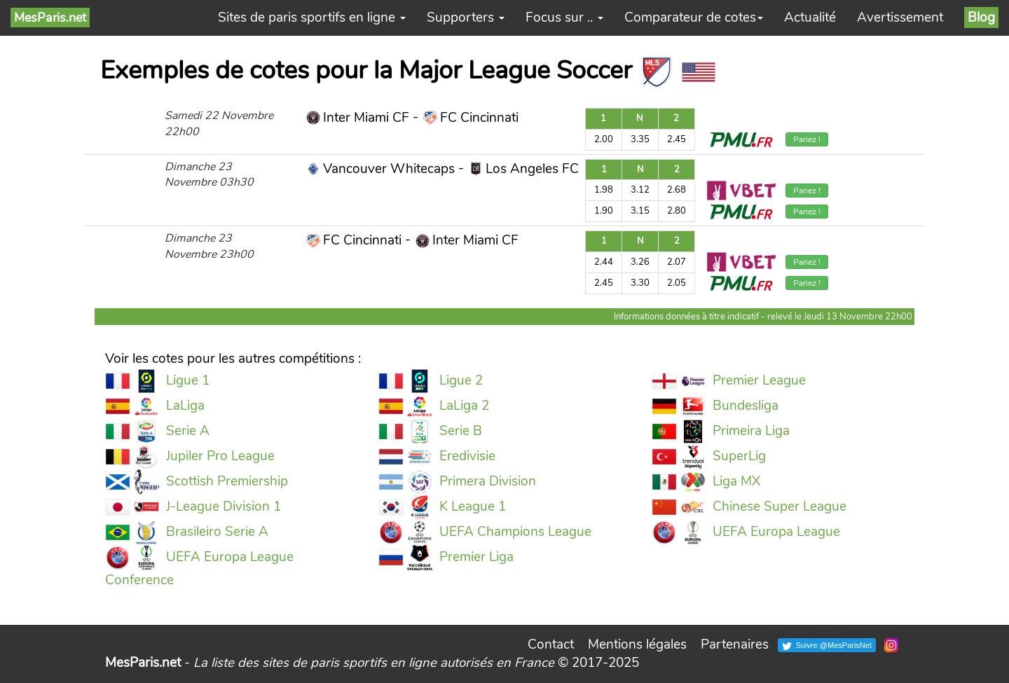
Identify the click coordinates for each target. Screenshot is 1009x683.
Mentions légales (637, 644)
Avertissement (900, 17)
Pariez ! (807, 139)
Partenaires (735, 644)
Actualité (810, 17)
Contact (551, 644)
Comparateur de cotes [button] (693, 17)
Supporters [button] (465, 17)
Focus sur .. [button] (564, 17)
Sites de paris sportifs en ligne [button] (312, 17)
